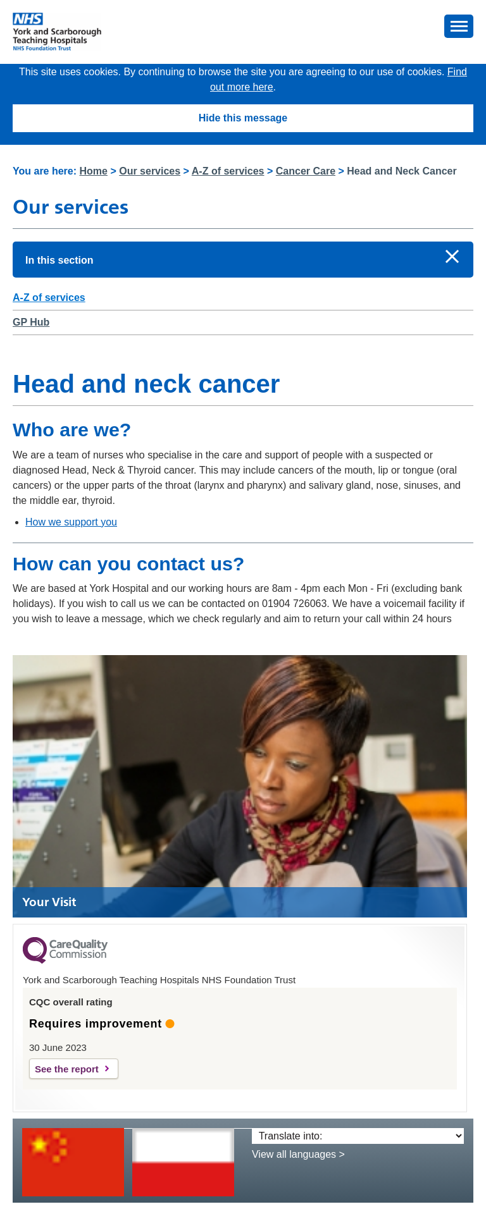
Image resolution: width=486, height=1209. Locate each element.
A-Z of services (228, 171)
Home (94, 171)
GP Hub (31, 322)
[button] (458, 26)
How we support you (71, 522)
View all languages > (298, 1154)
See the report (67, 1069)
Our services (149, 171)
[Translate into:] (358, 1136)
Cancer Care (305, 171)
